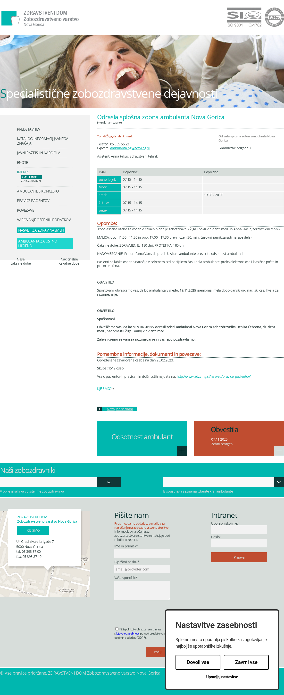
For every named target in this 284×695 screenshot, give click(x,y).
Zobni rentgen (222, 444)
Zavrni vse (246, 662)
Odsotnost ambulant (142, 437)
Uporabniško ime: (224, 523)
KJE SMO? (104, 388)
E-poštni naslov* (126, 562)
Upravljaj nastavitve (222, 677)
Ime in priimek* (126, 546)
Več (182, 451)
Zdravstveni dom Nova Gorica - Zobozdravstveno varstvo (40, 18)
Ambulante (115, 122)
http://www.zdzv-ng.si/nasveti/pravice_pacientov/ (214, 376)
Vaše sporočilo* (126, 578)
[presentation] (151, 612)
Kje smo (33, 530)
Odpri (279, 482)
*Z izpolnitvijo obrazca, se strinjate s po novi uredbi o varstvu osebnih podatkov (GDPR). (141, 633)
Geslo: (215, 537)
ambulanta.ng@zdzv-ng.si (130, 148)
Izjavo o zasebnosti (128, 633)
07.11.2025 (219, 439)
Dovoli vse (198, 662)
